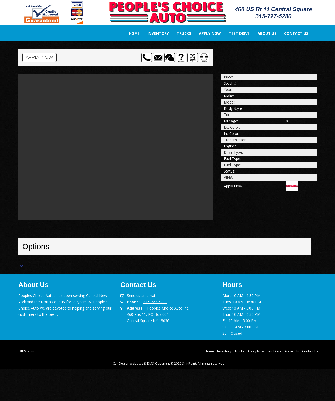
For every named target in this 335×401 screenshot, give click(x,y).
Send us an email (141, 327)
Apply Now (206, 33)
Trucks (180, 33)
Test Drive (235, 33)
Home (130, 33)
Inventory (154, 33)
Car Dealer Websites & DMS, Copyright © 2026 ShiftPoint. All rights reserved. (169, 395)
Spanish (30, 383)
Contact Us (293, 33)
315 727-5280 (155, 333)
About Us (263, 33)
